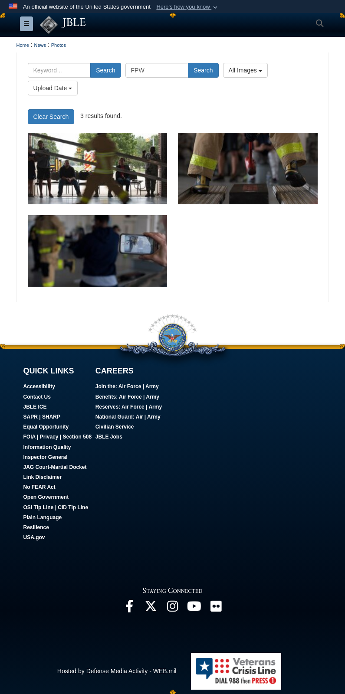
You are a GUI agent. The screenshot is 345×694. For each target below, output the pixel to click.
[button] (187, 7)
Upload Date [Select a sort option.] (52, 88)
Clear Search (51, 116)
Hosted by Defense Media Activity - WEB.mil (117, 670)
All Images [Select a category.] (245, 70)
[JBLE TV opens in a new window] (194, 608)
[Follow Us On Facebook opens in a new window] (129, 608)
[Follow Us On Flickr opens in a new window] (216, 608)
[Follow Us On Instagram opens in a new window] (173, 608)
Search (105, 70)
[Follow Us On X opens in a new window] (151, 608)
